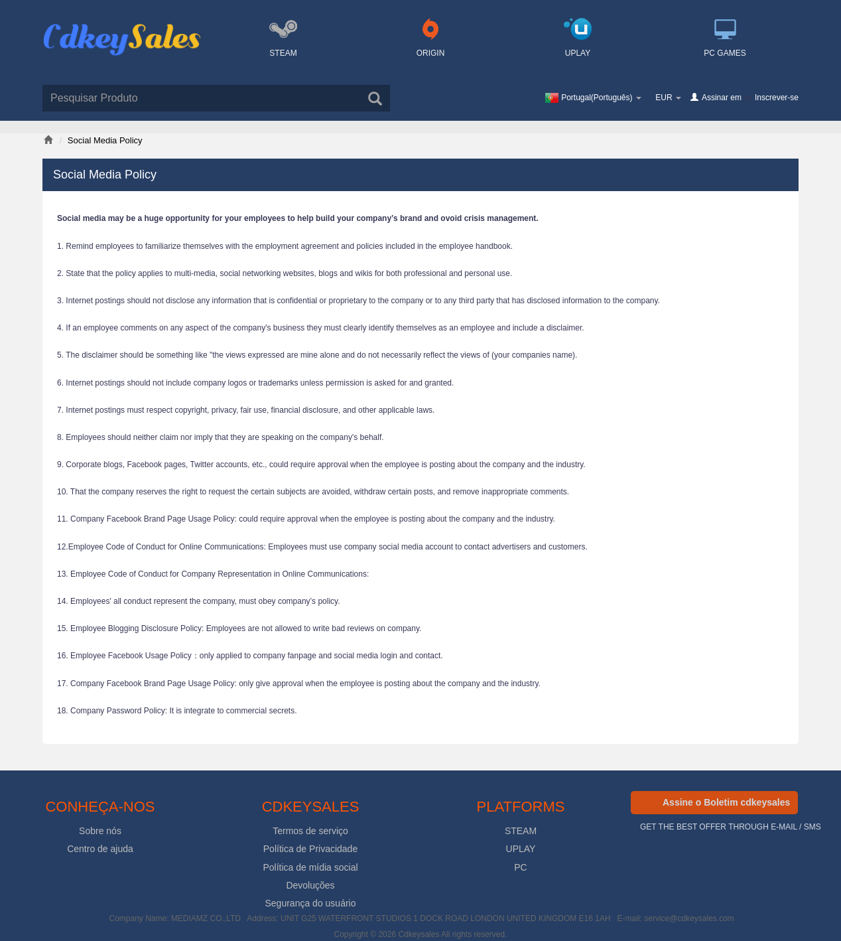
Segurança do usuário (310, 903)
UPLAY (521, 848)
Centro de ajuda (100, 848)
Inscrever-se (777, 97)
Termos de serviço (310, 831)
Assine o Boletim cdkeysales (726, 802)
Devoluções (310, 885)
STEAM (521, 831)
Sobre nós (100, 831)
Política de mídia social (310, 867)
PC (520, 867)
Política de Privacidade (310, 848)
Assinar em (722, 97)
